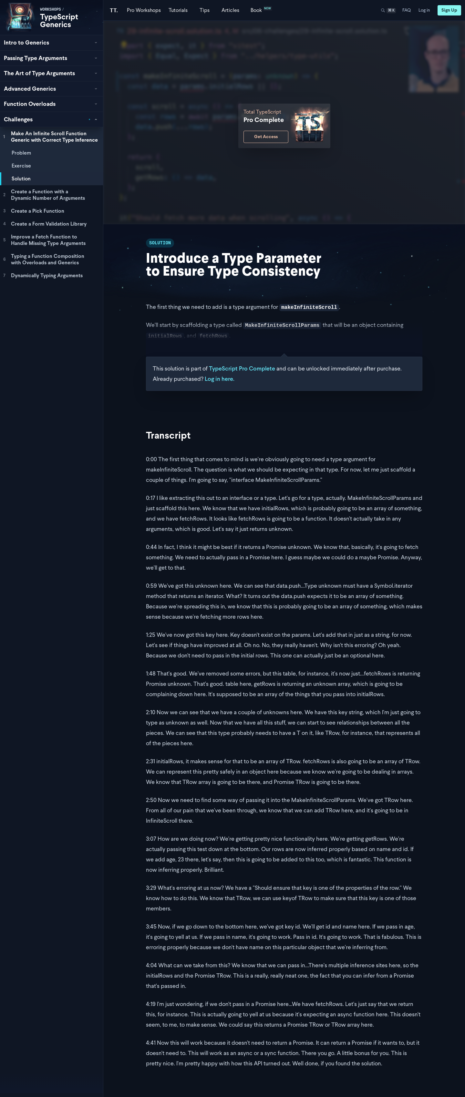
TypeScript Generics (59, 20)
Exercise (21, 165)
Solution (21, 178)
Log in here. (219, 379)
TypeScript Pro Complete (242, 368)
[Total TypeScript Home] (114, 10)
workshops (50, 9)
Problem (21, 152)
